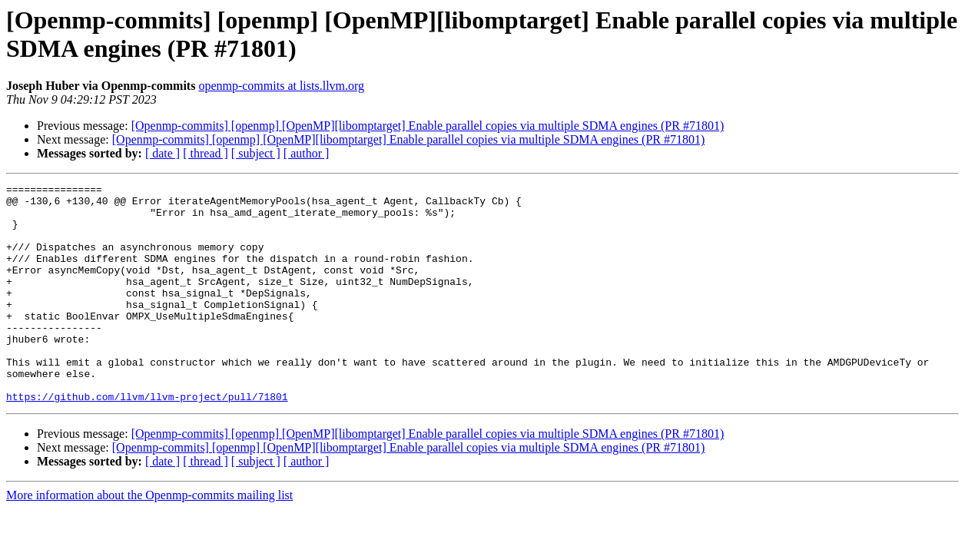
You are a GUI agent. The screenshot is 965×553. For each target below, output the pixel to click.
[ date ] (162, 153)
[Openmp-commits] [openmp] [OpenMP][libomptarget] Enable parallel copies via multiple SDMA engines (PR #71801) (428, 125)
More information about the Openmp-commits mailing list (149, 538)
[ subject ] (255, 153)
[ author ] (307, 153)
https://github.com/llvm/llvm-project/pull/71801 (147, 440)
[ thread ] (205, 153)
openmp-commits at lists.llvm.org (281, 85)
